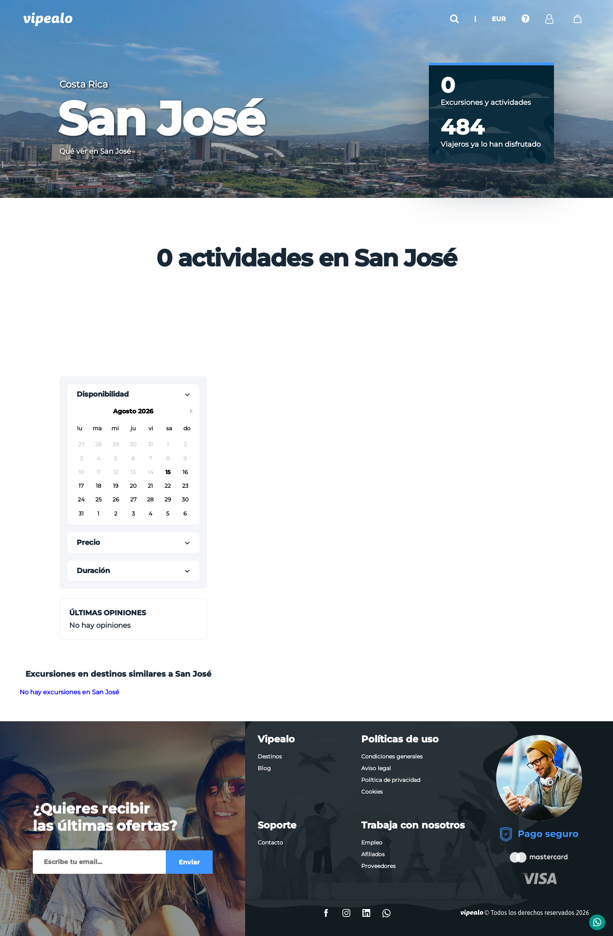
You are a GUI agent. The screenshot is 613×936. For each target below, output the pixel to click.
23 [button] (185, 485)
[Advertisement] (244, 326)
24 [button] (81, 499)
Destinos (270, 756)
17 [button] (81, 485)
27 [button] (81, 444)
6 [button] (133, 458)
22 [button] (168, 485)
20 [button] (133, 485)
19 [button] (115, 485)
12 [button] (115, 472)
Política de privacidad (390, 779)
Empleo (371, 842)
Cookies (372, 791)
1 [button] (168, 444)
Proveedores (378, 866)
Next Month (192, 411)
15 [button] (167, 472)
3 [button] (81, 458)
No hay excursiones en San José (69, 692)
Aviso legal (376, 768)
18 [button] (98, 485)
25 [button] (98, 499)
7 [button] (150, 458)
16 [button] (185, 472)
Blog (264, 768)
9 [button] (185, 458)
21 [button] (150, 485)
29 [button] (116, 444)
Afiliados (373, 854)
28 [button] (98, 444)
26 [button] (116, 499)
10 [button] (81, 472)
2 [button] (185, 444)
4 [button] (98, 458)
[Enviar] (99, 862)
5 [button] (115, 458)
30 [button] (133, 444)
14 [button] (150, 472)
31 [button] (150, 444)
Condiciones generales (392, 756)
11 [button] (98, 472)
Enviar (189, 862)
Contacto (270, 842)
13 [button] (133, 472)
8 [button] (168, 458)
